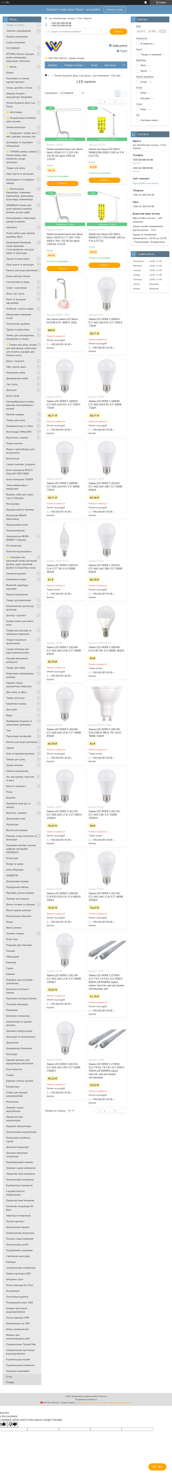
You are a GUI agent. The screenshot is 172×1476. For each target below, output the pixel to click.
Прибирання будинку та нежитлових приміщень (19, 722)
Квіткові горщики (15, 414)
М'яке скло (12, 939)
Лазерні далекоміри (17, 36)
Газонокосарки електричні (20, 1179)
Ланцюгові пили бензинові (20, 1200)
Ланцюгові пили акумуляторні (14, 1118)
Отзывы (10, 1382)
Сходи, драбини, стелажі (19, 87)
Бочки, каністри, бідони (18, 276)
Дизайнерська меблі (17, 378)
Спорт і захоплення (16, 287)
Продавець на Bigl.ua (86, 1399)
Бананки (10, 974)
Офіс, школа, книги (16, 366)
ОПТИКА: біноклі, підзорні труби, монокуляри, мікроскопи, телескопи (20, 57)
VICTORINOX (13, 48)
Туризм (10, 747)
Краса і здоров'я (15, 361)
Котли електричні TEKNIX (19, 479)
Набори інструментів (17, 771)
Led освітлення (101, 75)
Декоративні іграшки (17, 881)
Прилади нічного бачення (20, 509)
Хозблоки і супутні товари (20, 308)
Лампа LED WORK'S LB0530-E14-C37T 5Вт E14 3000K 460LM (62, 568)
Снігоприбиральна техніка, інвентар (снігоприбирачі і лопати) (20, 405)
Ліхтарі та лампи (14, 863)
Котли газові (12, 395)
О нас (9, 1376)
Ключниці (11, 962)
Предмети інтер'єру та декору (18, 805)
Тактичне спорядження (18, 30)
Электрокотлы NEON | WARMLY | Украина (17, 538)
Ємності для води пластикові (21, 270)
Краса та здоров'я (16, 786)
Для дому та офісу (16, 692)
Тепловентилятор (15, 530)
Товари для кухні (15, 697)
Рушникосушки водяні (18, 1359)
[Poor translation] (12, 1424)
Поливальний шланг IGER (19, 1302)
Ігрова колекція (14, 765)
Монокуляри (12, 503)
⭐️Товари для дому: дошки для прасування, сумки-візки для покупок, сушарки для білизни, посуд (21, 350)
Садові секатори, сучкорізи (20, 464)
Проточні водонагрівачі (19, 551)
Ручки (9, 791)
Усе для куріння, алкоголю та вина (20, 778)
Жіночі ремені (13, 927)
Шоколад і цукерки (16, 812)
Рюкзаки (10, 950)
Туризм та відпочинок (17, 258)
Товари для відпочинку (18, 600)
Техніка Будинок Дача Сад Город (20, 104)
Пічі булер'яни (14, 545)
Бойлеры (11, 1261)
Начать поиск (115, 9)
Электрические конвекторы (20, 1267)
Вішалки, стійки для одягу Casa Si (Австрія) (20, 496)
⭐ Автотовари (14, 112)
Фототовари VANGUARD (19, 431)
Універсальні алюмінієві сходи (18, 316)
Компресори (12, 1086)
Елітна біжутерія (14, 869)
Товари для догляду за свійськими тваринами (18, 632)
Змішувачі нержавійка (18, 1371)
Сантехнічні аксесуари (18, 1256)
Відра (9, 715)
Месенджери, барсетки (18, 916)
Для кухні (11, 390)
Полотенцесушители (17, 1296)
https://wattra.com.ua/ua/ (145, 183)
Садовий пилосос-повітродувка (16, 1193)
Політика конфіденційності (118, 1402)
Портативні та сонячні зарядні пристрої (17, 80)
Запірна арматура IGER (18, 1273)
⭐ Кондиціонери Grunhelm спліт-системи (21, 119)
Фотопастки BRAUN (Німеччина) (16, 517)
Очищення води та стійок (19, 426)
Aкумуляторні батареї (17, 1227)
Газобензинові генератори (20, 1232)
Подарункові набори (17, 887)
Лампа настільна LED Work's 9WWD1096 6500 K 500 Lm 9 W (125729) (106, 152)
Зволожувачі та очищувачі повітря (20, 181)
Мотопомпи (12, 1101)
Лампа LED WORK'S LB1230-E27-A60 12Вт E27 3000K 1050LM (104, 815)
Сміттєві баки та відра (18, 282)
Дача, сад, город (15, 293)
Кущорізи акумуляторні (18, 1126)
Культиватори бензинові (19, 1048)
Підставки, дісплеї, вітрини (20, 892)
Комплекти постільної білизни (17, 991)
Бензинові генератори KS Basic (20, 1208)
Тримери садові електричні (21, 1167)
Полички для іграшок (17, 898)
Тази (8, 730)
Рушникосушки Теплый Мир (21, 1344)
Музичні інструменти (17, 594)
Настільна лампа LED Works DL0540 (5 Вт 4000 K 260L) (62, 320)
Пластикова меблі (15, 372)
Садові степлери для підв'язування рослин (17, 650)
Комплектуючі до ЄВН (18, 1323)
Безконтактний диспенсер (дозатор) (20, 607)
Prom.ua (103, 1396)
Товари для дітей (15, 667)
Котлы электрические (17, 1329)
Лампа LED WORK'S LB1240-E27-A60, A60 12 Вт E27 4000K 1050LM (106, 897)
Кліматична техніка (16, 579)
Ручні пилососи (14, 1069)
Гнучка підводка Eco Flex (19, 1285)
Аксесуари (11, 1054)
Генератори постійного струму (18, 1139)
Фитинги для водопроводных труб (18, 1336)
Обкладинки (12, 956)
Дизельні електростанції (19, 1030)
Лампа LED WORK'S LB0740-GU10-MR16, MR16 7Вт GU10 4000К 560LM (105, 733)
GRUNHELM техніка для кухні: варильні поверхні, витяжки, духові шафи (19, 209)
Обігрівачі (11, 227)
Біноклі (10, 72)
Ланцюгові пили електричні (20, 1173)
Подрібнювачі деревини (19, 1250)
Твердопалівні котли (17, 524)
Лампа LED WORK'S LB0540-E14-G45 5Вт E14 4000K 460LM (106, 649)
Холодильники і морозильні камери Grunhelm (20, 219)
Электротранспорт (16, 127)
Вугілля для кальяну (17, 830)
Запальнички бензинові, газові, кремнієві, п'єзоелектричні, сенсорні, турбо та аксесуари (20, 248)
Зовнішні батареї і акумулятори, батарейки (19, 95)
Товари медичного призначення (16, 641)
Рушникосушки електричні (20, 1365)
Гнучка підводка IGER (17, 1317)
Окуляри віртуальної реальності (17, 660)
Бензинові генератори (18, 1015)
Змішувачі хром (14, 1279)
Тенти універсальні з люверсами (17, 487)
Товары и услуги (15, 25)
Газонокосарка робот (17, 1244)
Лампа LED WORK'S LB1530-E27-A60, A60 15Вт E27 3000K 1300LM (64, 1067)
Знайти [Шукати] (118, 31)
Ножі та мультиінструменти (20, 753)
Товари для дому (15, 168)
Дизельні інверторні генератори (17, 1154)
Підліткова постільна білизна (21, 998)
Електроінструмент (16, 573)
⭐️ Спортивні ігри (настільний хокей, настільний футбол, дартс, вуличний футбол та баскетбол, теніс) (21, 562)
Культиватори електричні (19, 1185)
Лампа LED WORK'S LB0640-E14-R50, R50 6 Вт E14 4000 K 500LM (64, 897)
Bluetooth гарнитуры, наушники (17, 587)
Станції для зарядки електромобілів (17, 1094)
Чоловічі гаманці (15, 933)
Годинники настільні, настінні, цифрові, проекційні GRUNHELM (21, 849)
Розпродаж (12, 858)
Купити (62, 183)
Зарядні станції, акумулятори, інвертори (19, 684)
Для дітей (11, 709)
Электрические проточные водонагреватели (20, 1351)
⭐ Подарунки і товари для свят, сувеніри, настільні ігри (21, 134)
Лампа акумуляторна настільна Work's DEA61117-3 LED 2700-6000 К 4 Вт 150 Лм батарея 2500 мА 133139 (65, 239)
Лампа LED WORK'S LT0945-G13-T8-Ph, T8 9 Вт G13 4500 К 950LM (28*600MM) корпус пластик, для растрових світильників (106, 1070)
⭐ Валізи (11, 66)
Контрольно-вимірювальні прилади (20, 675)
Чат (157, 1466)
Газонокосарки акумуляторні (21, 1131)
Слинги (9, 968)
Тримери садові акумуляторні (14, 1109)
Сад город (12, 384)
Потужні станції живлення (19, 1238)
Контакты (110, 65)
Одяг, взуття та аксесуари (20, 173)
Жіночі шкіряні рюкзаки (18, 910)
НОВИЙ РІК (12, 875)
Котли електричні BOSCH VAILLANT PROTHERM (19, 471)
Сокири (10, 1075)
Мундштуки (12, 824)
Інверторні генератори (18, 1215)
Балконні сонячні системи (19, 1080)
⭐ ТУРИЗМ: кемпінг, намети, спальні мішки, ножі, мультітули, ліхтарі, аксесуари (21, 157)
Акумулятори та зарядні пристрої (19, 1023)
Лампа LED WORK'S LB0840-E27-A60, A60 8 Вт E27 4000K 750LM (105, 404)
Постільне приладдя (17, 1004)
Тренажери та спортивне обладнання (19, 144)
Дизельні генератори (17, 1147)
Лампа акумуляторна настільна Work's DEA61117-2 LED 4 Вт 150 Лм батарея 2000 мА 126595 (65, 154)
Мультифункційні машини (19, 1162)
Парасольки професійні (18, 736)
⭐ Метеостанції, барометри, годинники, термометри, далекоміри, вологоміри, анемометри (19, 194)
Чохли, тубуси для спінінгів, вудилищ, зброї (20, 235)
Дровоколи (12, 1042)
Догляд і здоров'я (16, 615)
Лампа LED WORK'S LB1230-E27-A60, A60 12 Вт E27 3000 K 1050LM (64, 815)
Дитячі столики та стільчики (20, 904)
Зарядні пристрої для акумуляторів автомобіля (19, 1061)
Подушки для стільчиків (19, 945)
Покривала (12, 1010)
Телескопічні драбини (18, 323)
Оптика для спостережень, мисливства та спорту (20, 337)
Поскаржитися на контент (91, 1402)
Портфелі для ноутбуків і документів (19, 981)
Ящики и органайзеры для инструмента (20, 451)
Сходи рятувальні (15, 42)
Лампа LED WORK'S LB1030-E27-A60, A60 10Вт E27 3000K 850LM (106, 486)
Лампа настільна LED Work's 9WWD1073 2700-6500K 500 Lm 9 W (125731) (107, 237)
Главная (52, 65)
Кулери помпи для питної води (20, 623)
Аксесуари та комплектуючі (20, 1036)
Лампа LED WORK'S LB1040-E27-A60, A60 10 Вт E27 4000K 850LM (64, 651)
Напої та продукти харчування (16, 301)
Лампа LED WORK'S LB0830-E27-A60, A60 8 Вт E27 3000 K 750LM (106, 322)
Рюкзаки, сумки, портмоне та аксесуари (21, 837)
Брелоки (10, 797)
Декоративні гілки (15, 818)
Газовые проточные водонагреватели (16, 1310)
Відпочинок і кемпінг (17, 437)
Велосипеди (12, 458)
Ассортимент (13, 1290)
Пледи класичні (14, 443)
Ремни (9, 921)
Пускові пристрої (15, 1221)
